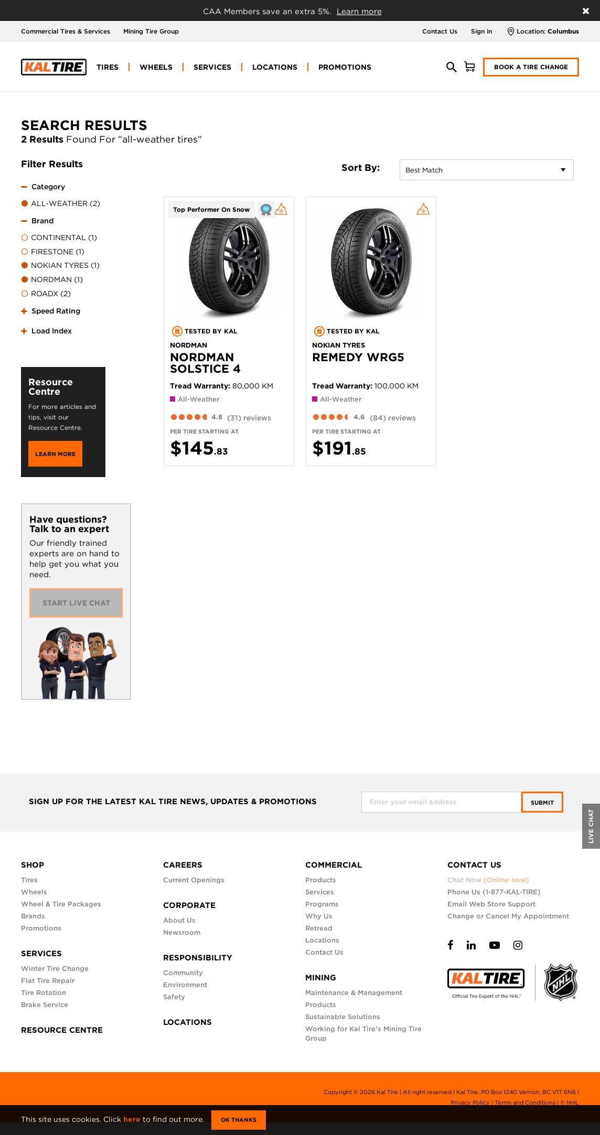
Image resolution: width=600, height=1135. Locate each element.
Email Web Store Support (491, 904)
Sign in (481, 31)
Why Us (319, 916)
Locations (322, 940)
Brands (33, 916)
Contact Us (439, 31)
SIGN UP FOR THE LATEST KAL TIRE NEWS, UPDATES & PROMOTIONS (173, 802)
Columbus (563, 31)
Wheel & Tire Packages (61, 904)
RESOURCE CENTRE (62, 1030)
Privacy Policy (470, 1102)
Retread (319, 928)
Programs (322, 904)
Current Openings (193, 880)
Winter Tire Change (55, 968)
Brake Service (44, 1005)
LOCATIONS (187, 1022)
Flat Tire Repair (47, 981)
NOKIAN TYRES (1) (60, 266)
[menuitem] (107, 67)
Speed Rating (55, 311)
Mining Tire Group (151, 31)
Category (48, 186)
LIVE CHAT (591, 826)
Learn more (359, 11)
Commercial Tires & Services (65, 31)
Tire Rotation (43, 993)
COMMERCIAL (333, 865)
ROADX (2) (46, 294)
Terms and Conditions (525, 1102)
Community (183, 973)
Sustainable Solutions (342, 1017)
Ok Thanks (238, 1119)
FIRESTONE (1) (52, 252)
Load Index (51, 331)
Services (319, 892)
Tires (29, 880)
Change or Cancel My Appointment (508, 916)
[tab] (63, 194)
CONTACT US (474, 865)
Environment (185, 985)
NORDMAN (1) (52, 280)
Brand (42, 221)
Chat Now (488, 880)
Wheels (34, 892)
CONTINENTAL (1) (59, 238)
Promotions (41, 928)
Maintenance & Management (353, 993)
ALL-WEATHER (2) (60, 204)
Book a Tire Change (531, 67)
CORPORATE (189, 905)
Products (320, 880)
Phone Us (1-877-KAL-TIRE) (494, 892)
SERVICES (41, 953)
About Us (179, 920)
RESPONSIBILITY (197, 958)
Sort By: (360, 167)
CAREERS (182, 865)
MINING (320, 977)
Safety (174, 997)
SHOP (32, 865)
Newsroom (181, 932)
